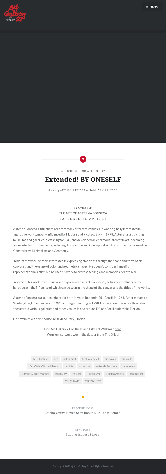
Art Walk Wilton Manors (44, 366)
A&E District (41, 359)
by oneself (129, 366)
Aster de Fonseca (106, 366)
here (118, 329)
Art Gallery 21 (73, 190)
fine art (76, 373)
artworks (84, 366)
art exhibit (69, 359)
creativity (61, 373)
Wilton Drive (93, 380)
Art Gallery (80, 466)
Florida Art (93, 373)
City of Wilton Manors (35, 373)
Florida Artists (115, 373)
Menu (153, 6)
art (56, 359)
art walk (127, 359)
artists (69, 366)
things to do (72, 380)
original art (136, 373)
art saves (110, 359)
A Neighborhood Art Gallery (83, 171)
